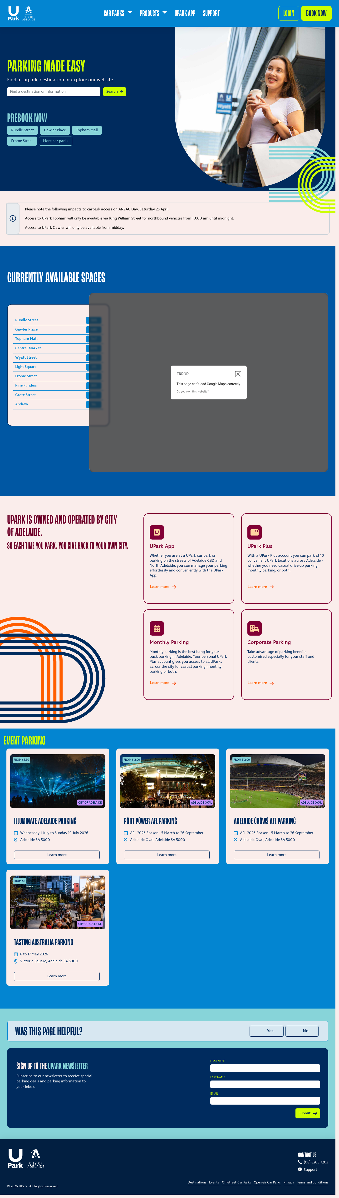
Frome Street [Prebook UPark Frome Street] (22, 140)
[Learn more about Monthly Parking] (189, 654)
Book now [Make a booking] (316, 13)
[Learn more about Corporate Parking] (286, 654)
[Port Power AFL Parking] (167, 781)
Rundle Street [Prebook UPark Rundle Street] (22, 130)
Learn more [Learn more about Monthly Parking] (164, 682)
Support (307, 1169)
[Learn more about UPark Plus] (286, 558)
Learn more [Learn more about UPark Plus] (262, 586)
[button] (114, 91)
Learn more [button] (73, 854)
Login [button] (288, 13)
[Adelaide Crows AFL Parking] (277, 781)
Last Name (217, 1078)
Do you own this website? (193, 391)
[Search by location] (53, 91)
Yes (270, 1031)
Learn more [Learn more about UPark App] (164, 586)
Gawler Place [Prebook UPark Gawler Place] (55, 130)
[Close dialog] (238, 374)
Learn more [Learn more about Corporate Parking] (262, 682)
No (306, 1031)
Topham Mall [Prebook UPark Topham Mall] (87, 130)
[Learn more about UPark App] (189, 558)
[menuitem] (118, 13)
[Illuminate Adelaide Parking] (57, 781)
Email (214, 1094)
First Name (218, 1061)
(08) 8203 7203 (313, 1162)
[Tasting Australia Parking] (57, 902)
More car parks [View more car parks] (55, 140)
